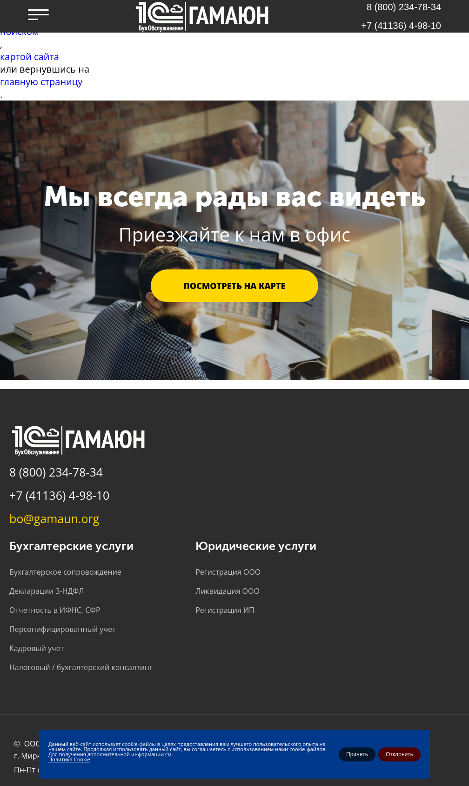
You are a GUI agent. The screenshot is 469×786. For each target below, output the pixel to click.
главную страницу (41, 81)
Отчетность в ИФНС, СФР (54, 610)
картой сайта (29, 56)
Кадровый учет (36, 648)
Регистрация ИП (225, 610)
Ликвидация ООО (227, 591)
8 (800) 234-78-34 (56, 472)
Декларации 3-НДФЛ (46, 591)
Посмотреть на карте (235, 285)
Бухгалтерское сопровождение (65, 572)
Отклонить (399, 754)
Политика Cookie (69, 759)
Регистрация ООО (228, 572)
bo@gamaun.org (54, 518)
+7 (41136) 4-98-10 (401, 25)
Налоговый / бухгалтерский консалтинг (81, 667)
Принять (357, 754)
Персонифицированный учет (62, 629)
